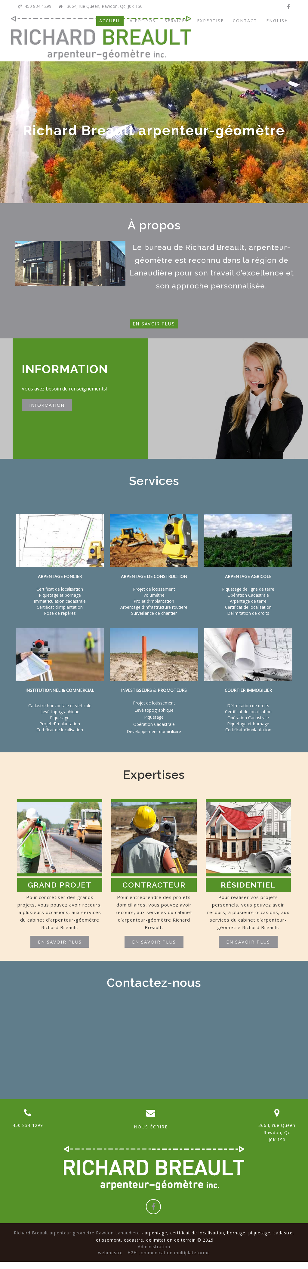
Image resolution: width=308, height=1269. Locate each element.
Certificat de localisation (59, 729)
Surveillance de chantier (154, 613)
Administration (154, 1246)
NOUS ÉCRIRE (151, 1127)
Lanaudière (151, 272)
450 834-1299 (34, 6)
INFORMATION (46, 405)
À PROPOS (143, 20)
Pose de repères (60, 613)
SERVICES (176, 20)
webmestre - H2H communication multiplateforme (154, 1252)
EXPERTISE (210, 20)
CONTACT (245, 20)
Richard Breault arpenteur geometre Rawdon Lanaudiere (77, 1233)
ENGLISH (277, 20)
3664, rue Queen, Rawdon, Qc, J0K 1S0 (101, 6)
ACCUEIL (110, 20)
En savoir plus (154, 324)
